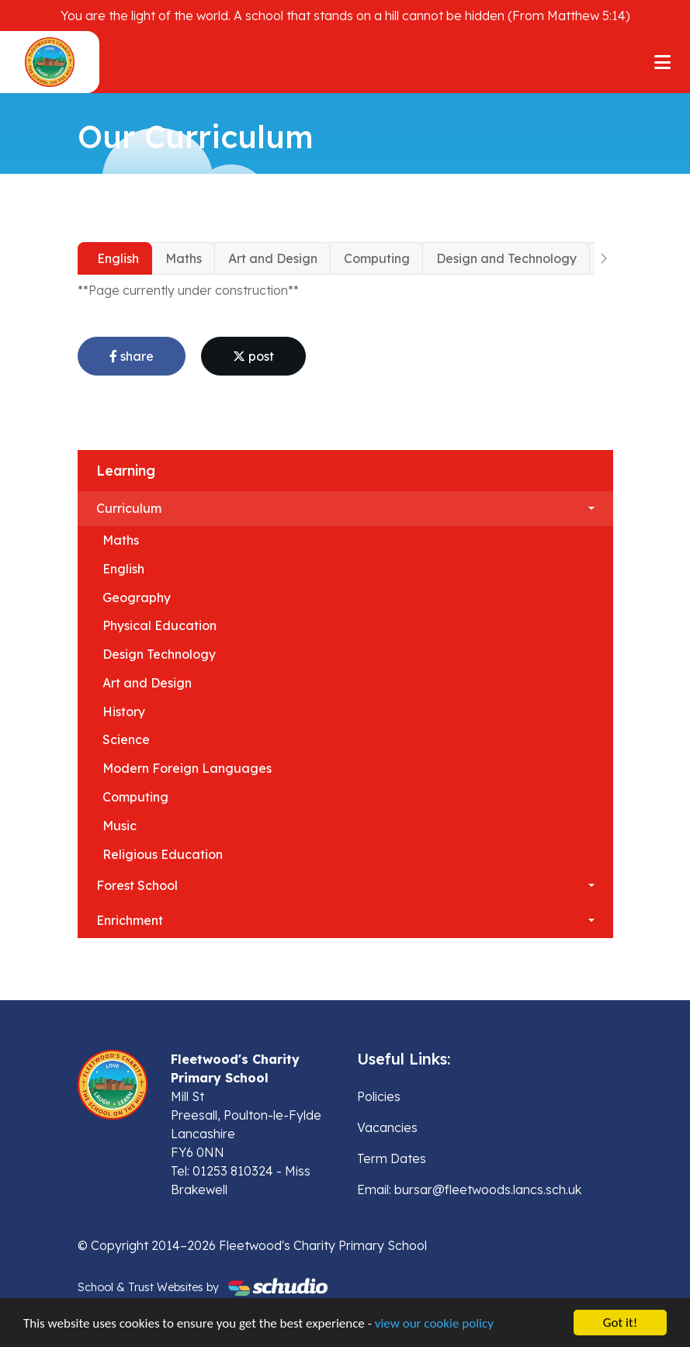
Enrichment (129, 920)
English (118, 258)
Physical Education (159, 625)
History (123, 711)
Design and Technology (506, 258)
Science (126, 739)
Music (119, 825)
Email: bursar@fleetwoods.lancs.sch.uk (469, 1189)
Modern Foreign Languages (187, 768)
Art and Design (272, 258)
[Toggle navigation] (662, 62)
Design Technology (159, 654)
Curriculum (128, 508)
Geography (136, 597)
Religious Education (162, 854)
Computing (377, 258)
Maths (183, 258)
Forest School (137, 885)
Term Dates (391, 1158)
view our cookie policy (434, 1324)
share (131, 356)
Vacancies (387, 1127)
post (253, 356)
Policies (378, 1096)
